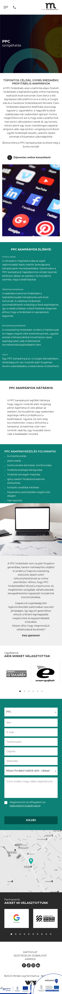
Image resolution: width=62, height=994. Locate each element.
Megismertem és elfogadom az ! (28, 804)
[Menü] (5, 7)
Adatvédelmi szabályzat (30, 955)
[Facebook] (24, 965)
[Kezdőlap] (50, 6)
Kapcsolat (30, 952)
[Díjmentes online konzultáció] (29, 157)
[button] (20, 691)
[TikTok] (29, 965)
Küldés (31, 820)
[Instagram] (33, 965)
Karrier (30, 959)
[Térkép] (31, 861)
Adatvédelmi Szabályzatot (25, 805)
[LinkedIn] (38, 965)
